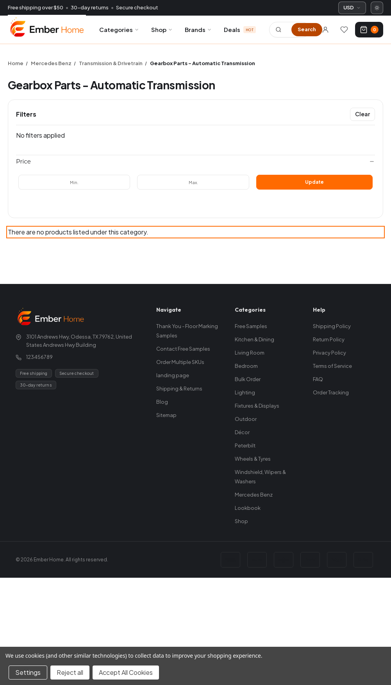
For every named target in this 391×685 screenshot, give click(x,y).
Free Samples (251, 326)
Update (314, 182)
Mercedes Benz (254, 495)
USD (352, 7)
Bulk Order (248, 379)
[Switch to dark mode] (377, 8)
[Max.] (193, 182)
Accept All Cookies (126, 672)
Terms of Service (332, 366)
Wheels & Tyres (253, 459)
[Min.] (74, 182)
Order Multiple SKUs (180, 362)
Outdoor (246, 419)
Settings (28, 672)
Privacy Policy (329, 353)
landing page (172, 375)
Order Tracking (331, 392)
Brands (198, 29)
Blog (162, 402)
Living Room (249, 353)
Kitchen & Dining (254, 339)
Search (307, 29)
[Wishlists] (344, 29)
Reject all (70, 672)
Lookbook (248, 508)
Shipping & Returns (179, 388)
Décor (242, 432)
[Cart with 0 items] (369, 29)
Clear (362, 113)
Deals (240, 29)
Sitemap (166, 415)
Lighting (245, 392)
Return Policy (329, 339)
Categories (119, 29)
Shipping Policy (332, 326)
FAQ (318, 379)
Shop (162, 29)
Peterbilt (245, 445)
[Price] (195, 161)
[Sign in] (325, 29)
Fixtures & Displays (257, 406)
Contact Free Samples (183, 349)
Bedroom (246, 366)
